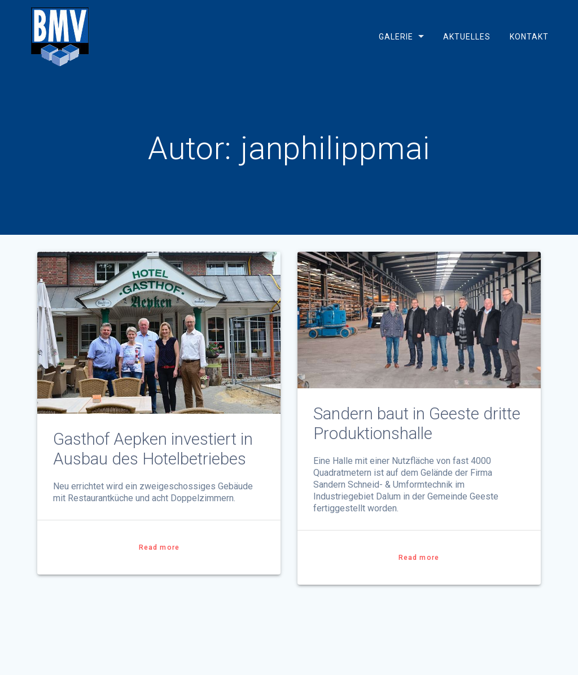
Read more (159, 547)
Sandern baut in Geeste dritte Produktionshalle (416, 423)
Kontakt (528, 36)
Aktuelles (467, 36)
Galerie (396, 36)
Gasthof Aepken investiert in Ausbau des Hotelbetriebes (153, 448)
